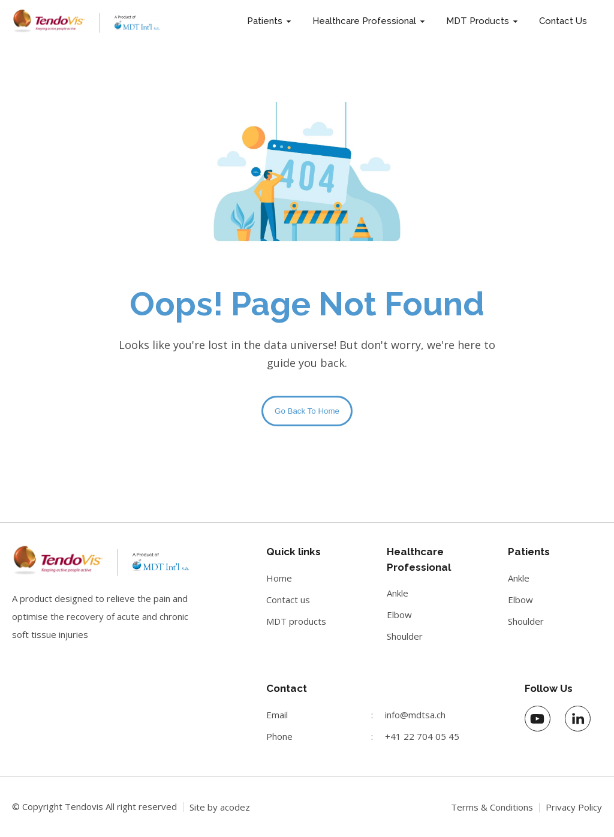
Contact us (288, 600)
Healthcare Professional (364, 21)
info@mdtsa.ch (415, 715)
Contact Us (563, 21)
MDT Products (477, 21)
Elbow (399, 615)
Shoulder (405, 636)
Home (279, 578)
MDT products (296, 621)
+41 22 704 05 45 (422, 736)
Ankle (397, 593)
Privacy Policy (574, 807)
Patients (264, 21)
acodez (235, 807)
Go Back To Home (307, 411)
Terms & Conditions (492, 807)
